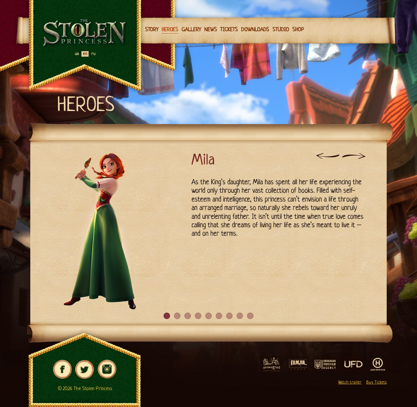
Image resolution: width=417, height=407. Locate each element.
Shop (298, 30)
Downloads (255, 30)
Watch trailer (350, 382)
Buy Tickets (376, 382)
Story (151, 30)
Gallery (191, 30)
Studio (280, 30)
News (210, 30)
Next (354, 156)
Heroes (170, 30)
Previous (327, 156)
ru (93, 53)
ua (77, 53)
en (85, 53)
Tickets (229, 30)
